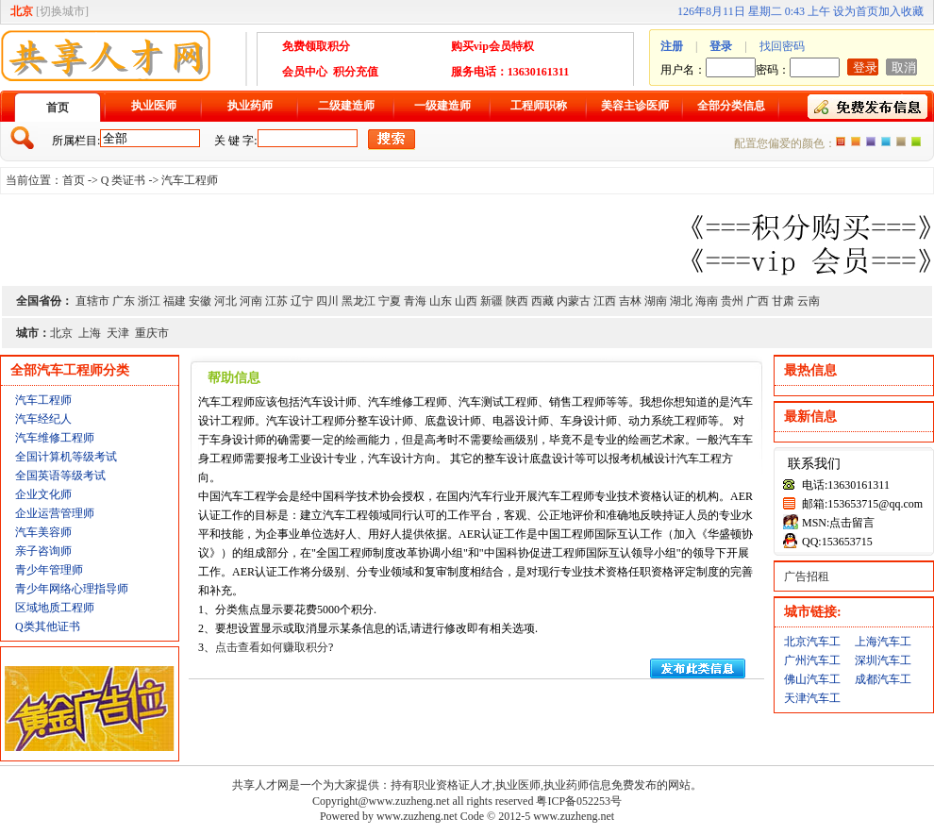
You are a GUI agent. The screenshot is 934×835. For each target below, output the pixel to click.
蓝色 (886, 141)
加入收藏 (901, 11)
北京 (61, 333)
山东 (440, 301)
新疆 (491, 301)
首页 (57, 107)
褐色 (901, 141)
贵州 (732, 301)
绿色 (916, 141)
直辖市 (92, 301)
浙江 (149, 301)
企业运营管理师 (54, 513)
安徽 (200, 301)
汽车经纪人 (43, 419)
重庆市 (152, 333)
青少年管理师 (49, 569)
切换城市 (62, 11)
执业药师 (250, 105)
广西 (757, 301)
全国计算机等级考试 (66, 456)
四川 (327, 301)
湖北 (681, 301)
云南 (808, 301)
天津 (118, 333)
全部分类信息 (731, 105)
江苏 (276, 301)
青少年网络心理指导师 (71, 588)
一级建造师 (442, 105)
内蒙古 (574, 301)
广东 (123, 301)
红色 (855, 141)
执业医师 (153, 105)
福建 (174, 301)
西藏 (542, 301)
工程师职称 (538, 105)
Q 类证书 (123, 180)
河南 (251, 301)
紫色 (871, 141)
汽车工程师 (189, 180)
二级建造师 (346, 105)
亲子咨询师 (43, 551)
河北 (225, 301)
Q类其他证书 (47, 626)
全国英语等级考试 (60, 475)
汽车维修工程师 (54, 437)
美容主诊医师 (635, 105)
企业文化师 (43, 494)
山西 (466, 301)
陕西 (517, 301)
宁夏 (389, 301)
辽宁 (302, 301)
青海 (415, 301)
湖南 (655, 301)
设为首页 (855, 11)
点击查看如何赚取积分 (271, 647)
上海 (89, 333)
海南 (706, 301)
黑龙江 (358, 301)
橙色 (840, 141)
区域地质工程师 (54, 607)
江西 (604, 301)
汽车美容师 (43, 532)
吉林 (630, 301)
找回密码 (782, 46)
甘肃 (783, 301)
